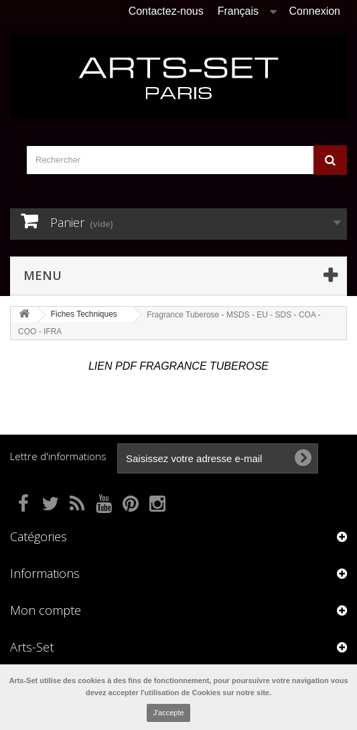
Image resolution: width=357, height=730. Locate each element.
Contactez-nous (166, 11)
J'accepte (168, 713)
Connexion (315, 11)
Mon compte (45, 610)
